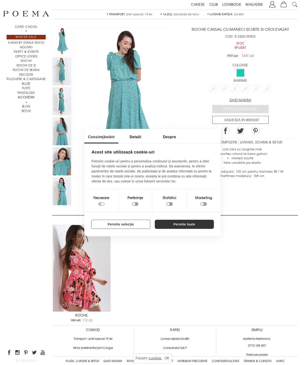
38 (235, 89)
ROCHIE (81, 315)
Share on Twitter (240, 131)
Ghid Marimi (112, 361)
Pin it (255, 131)
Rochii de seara (26, 70)
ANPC (280, 361)
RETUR (26, 111)
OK (167, 358)
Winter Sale (26, 37)
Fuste (26, 88)
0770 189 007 (257, 345)
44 (267, 89)
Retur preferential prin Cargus (93, 348)
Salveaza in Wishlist (242, 120)
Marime (240, 80)
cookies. (155, 358)
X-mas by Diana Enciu (26, 42)
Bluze (26, 83)
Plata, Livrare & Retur (82, 361)
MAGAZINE (254, 4)
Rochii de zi (26, 65)
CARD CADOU (26, 26)
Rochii (26, 61)
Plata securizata (257, 354)
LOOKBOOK (231, 4)
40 (246, 89)
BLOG (26, 106)
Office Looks (26, 56)
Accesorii (26, 97)
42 (256, 89)
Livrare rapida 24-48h (175, 338)
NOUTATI (26, 47)
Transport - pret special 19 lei (93, 338)
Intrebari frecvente (193, 361)
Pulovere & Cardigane (26, 79)
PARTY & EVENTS (26, 52)
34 (213, 89)
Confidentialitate (225, 361)
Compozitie (228, 142)
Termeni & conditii (258, 361)
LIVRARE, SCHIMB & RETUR (261, 142)
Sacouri (26, 74)
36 (224, 89)
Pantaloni (26, 92)
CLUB (214, 4)
